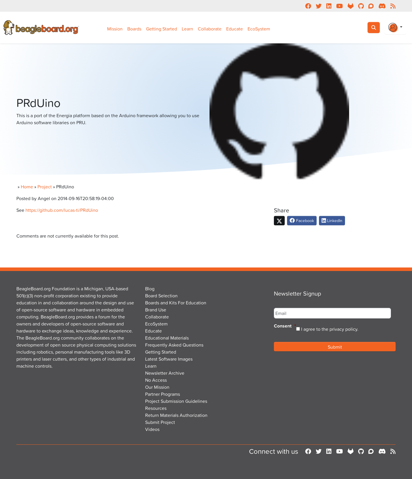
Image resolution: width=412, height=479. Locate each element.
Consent (285, 326)
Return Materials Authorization (176, 415)
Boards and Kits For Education (175, 302)
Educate (234, 28)
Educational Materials (167, 338)
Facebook (302, 220)
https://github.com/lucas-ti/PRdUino (61, 210)
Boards (134, 28)
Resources (155, 408)
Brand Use (155, 309)
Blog (149, 288)
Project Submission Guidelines (176, 401)
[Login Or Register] (395, 27)
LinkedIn (332, 220)
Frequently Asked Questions (174, 345)
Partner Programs (162, 394)
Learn (187, 28)
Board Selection (161, 295)
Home (27, 186)
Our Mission (157, 387)
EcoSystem (259, 28)
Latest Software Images (169, 359)
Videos (152, 429)
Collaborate (210, 28)
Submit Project (160, 422)
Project (44, 186)
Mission (115, 28)
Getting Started (161, 28)
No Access (156, 380)
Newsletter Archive (164, 373)
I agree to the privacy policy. (329, 329)
